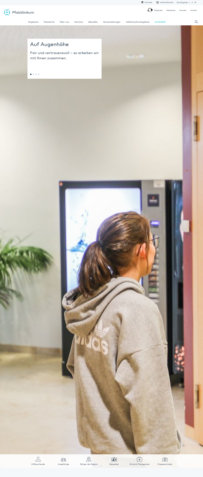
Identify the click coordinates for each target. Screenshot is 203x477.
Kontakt (182, 10)
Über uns (64, 22)
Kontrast (148, 2)
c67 (36, 74)
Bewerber (114, 464)
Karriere (78, 22)
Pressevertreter (165, 464)
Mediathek (171, 10)
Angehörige (63, 464)
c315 (39, 74)
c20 (30, 74)
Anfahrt (193, 10)
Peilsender (157, 10)
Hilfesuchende (38, 464)
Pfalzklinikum (19, 12)
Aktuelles (93, 22)
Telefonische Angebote (137, 22)
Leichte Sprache (165, 2)
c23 (33, 74)
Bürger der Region (88, 464)
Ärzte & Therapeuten (140, 464)
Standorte (49, 22)
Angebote (33, 22)
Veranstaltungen (112, 22)
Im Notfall (160, 22)
